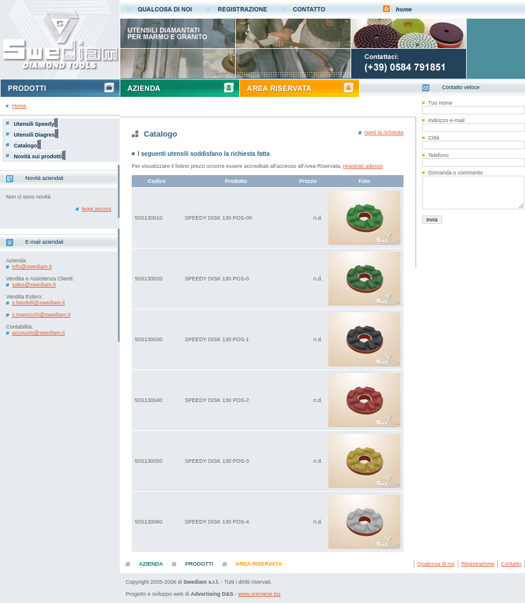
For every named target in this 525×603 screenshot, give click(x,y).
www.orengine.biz (259, 594)
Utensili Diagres (34, 135)
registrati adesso (363, 166)
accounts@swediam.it (38, 333)
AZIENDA (151, 564)
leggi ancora (96, 209)
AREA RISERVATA (259, 564)
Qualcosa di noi (436, 564)
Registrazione (477, 564)
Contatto (511, 564)
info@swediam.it (32, 267)
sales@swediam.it (34, 285)
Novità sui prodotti (38, 156)
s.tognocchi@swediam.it (41, 315)
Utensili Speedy (34, 124)
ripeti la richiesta (384, 132)
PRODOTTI (199, 564)
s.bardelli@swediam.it (38, 303)
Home (19, 106)
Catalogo (25, 146)
